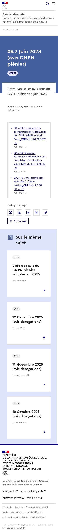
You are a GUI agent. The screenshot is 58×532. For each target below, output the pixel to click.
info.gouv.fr (8, 491)
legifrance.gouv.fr (11, 497)
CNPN (12, 73)
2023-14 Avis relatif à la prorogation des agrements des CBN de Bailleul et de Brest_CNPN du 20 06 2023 (30, 135)
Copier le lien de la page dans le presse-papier (45, 212)
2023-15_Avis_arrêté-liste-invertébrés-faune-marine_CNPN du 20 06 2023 (29, 183)
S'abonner (18, 221)
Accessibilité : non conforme (15, 517)
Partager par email (36, 212)
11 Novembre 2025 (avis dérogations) (27, 366)
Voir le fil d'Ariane (10, 29)
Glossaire (19, 507)
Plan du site (7, 507)
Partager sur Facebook (10, 212)
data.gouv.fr (33, 497)
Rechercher (47, 4)
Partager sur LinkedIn (28, 212)
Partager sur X (19, 212)
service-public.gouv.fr (31, 491)
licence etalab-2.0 (14, 528)
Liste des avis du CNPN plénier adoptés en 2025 (26, 270)
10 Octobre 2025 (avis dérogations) (26, 414)
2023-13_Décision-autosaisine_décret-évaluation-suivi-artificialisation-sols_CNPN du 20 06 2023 (30, 160)
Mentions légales (34, 512)
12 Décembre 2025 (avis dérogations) (27, 319)
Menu (54, 4)
